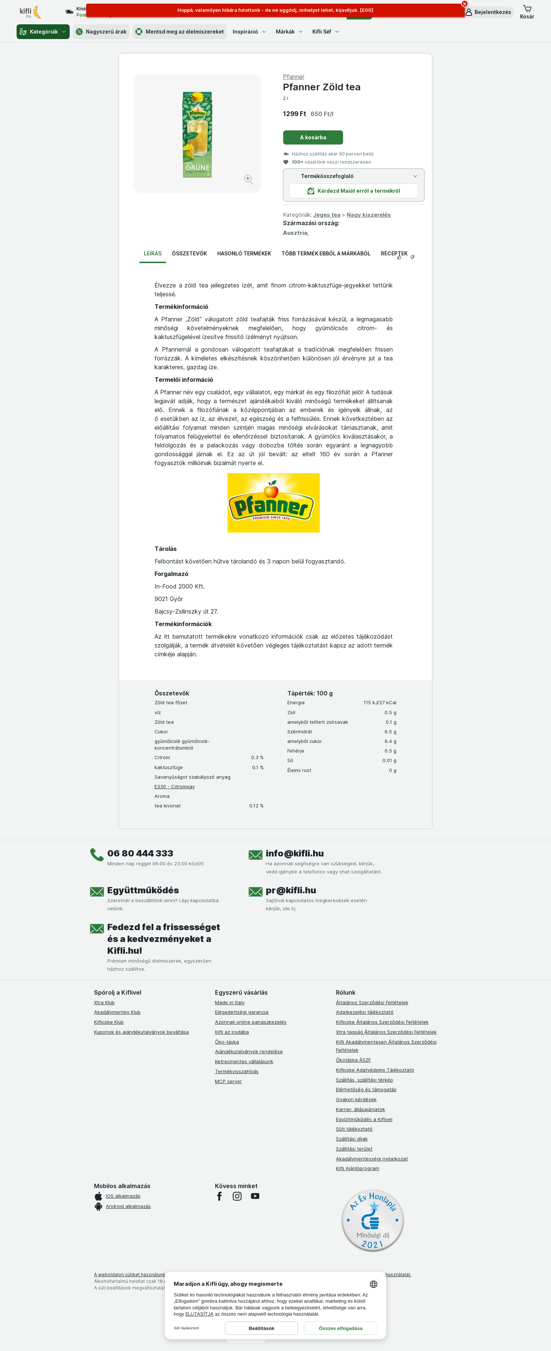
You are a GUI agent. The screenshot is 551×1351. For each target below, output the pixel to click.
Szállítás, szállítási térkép (364, 1080)
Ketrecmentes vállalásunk (244, 1061)
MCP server (228, 1081)
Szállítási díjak (352, 1139)
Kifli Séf (326, 31)
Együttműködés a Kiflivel (364, 1119)
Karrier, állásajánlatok (360, 1109)
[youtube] (254, 1196)
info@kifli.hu (295, 853)
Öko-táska (227, 1042)
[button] (487, 12)
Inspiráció (250, 31)
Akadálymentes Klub (117, 1012)
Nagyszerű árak (101, 31)
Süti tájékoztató (354, 1129)
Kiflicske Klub (109, 1022)
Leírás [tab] (153, 253)
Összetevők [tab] (189, 253)
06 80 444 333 (140, 853)
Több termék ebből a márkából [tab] (326, 253)
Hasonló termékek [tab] (244, 253)
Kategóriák (43, 31)
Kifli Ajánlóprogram (357, 1168)
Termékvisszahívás (237, 1071)
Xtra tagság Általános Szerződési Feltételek (386, 1032)
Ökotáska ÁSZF (353, 1060)
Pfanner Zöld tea (322, 86)
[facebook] (219, 1196)
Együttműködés (143, 890)
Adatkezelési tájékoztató (365, 1012)
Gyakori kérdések (356, 1099)
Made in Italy (230, 1002)
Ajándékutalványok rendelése (249, 1051)
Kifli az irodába (232, 1032)
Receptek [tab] (394, 253)
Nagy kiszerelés (369, 214)
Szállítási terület (354, 1149)
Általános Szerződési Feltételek (372, 1002)
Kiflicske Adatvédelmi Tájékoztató (375, 1070)
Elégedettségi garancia (241, 1012)
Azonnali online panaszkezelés (251, 1022)
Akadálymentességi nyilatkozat (372, 1159)
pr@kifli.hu (291, 890)
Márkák (290, 31)
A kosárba (313, 137)
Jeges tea (326, 214)
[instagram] (237, 1196)
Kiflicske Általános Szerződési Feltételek (382, 1022)
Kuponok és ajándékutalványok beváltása (141, 1032)
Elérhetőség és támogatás (366, 1089)
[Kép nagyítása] (249, 181)
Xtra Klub (104, 1002)
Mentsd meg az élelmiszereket (179, 31)
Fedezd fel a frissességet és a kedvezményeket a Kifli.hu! (163, 939)
